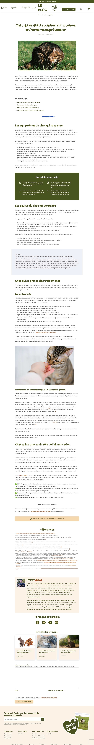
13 (54, 422)
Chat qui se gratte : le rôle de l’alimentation (30, 110)
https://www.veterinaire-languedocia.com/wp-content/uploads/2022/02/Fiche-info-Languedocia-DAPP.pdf (35, 533)
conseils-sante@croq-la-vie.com (41, 511)
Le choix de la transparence (38, 737)
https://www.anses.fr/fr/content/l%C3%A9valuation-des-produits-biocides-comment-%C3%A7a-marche (59, 568)
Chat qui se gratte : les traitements (28, 107)
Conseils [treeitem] (34, 8)
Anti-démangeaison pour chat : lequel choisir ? (68, 651)
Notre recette (35, 733)
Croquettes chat (7, 733)
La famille (20, 733)
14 (56, 422)
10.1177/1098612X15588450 (56, 555)
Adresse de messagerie (56, 690)
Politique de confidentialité (49, 698)
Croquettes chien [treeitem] (4, 7)
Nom (17, 690)
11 (55, 411)
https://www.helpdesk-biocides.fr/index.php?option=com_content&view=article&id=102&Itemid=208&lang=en (57, 560)
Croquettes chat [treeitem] (14, 7)
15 (35, 424)
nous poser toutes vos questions (46, 332)
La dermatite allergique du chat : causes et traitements (47, 652)
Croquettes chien (8, 735)
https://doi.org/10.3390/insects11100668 (23, 551)
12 (53, 422)
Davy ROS (38, 580)
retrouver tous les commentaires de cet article (47, 519)
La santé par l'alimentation (38, 735)
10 (49, 408)
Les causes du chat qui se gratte (27, 105)
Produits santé (7, 737)
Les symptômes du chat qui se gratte (28, 102)
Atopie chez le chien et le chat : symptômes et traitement (24, 652)
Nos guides (49, 733)
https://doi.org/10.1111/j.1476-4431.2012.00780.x (62, 558)
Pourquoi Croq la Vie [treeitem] (25, 8)
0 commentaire (49, 34)
